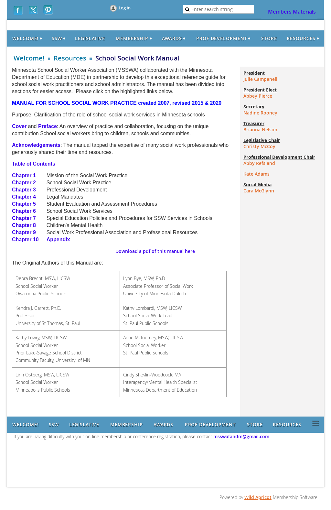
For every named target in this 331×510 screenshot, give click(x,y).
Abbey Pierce (257, 96)
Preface (47, 126)
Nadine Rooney (260, 113)
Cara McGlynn (258, 191)
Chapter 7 (24, 218)
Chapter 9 (24, 232)
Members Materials (292, 11)
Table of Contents (33, 164)
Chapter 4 (24, 197)
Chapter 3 (24, 189)
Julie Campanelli (261, 79)
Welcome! (29, 58)
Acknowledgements (36, 145)
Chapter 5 (24, 204)
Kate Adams (256, 174)
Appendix (58, 239)
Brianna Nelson (260, 129)
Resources (70, 58)
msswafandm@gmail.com (240, 436)
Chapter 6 (24, 211)
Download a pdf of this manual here (155, 251)
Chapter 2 (24, 182)
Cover (19, 126)
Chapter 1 (24, 175)
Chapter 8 (24, 225)
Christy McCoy (259, 146)
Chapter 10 (25, 239)
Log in (125, 8)
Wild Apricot (258, 497)
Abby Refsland (259, 163)
